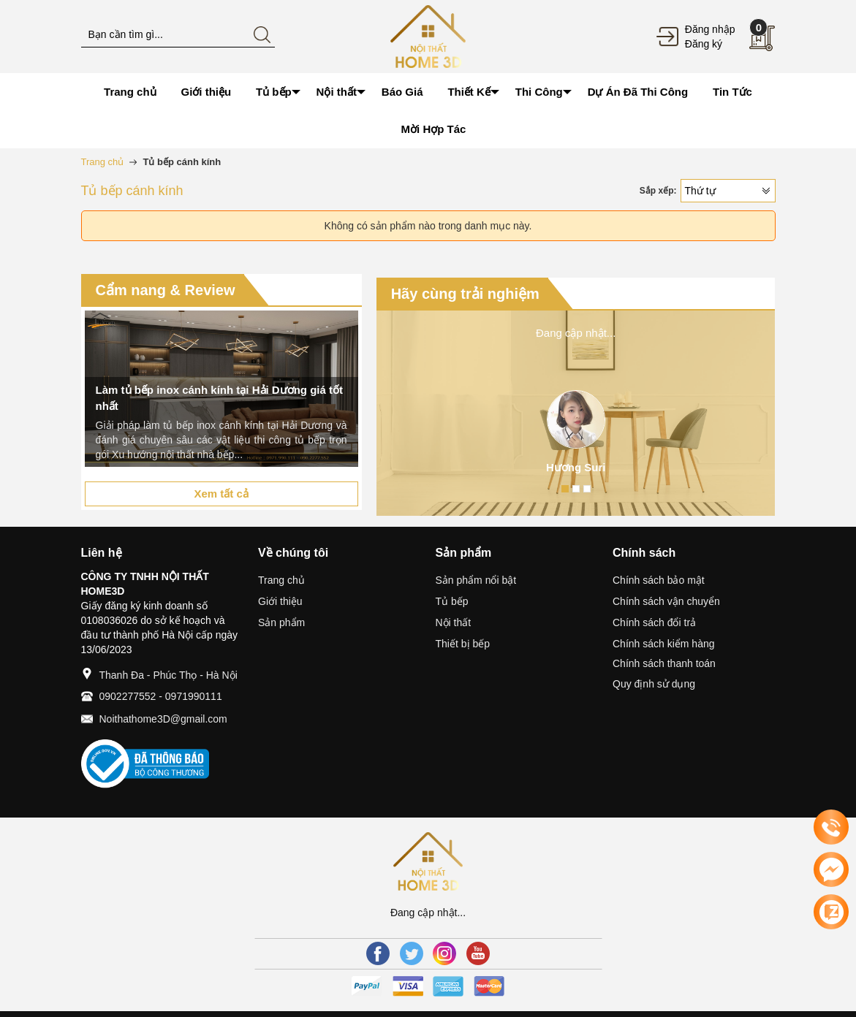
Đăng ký (703, 44)
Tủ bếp (452, 601)
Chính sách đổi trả (654, 622)
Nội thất (453, 622)
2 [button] (576, 488)
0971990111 (193, 696)
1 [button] (565, 488)
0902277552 (127, 696)
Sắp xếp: (658, 191)
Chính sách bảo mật (659, 580)
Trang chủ (281, 580)
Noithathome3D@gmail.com (163, 719)
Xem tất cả (221, 493)
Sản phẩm (281, 622)
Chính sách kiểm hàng (664, 644)
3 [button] (587, 488)
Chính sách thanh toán (664, 663)
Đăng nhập (710, 29)
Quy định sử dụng (654, 684)
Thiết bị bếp (463, 644)
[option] (221, 389)
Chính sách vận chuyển (666, 601)
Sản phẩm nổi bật (476, 580)
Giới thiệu (280, 601)
